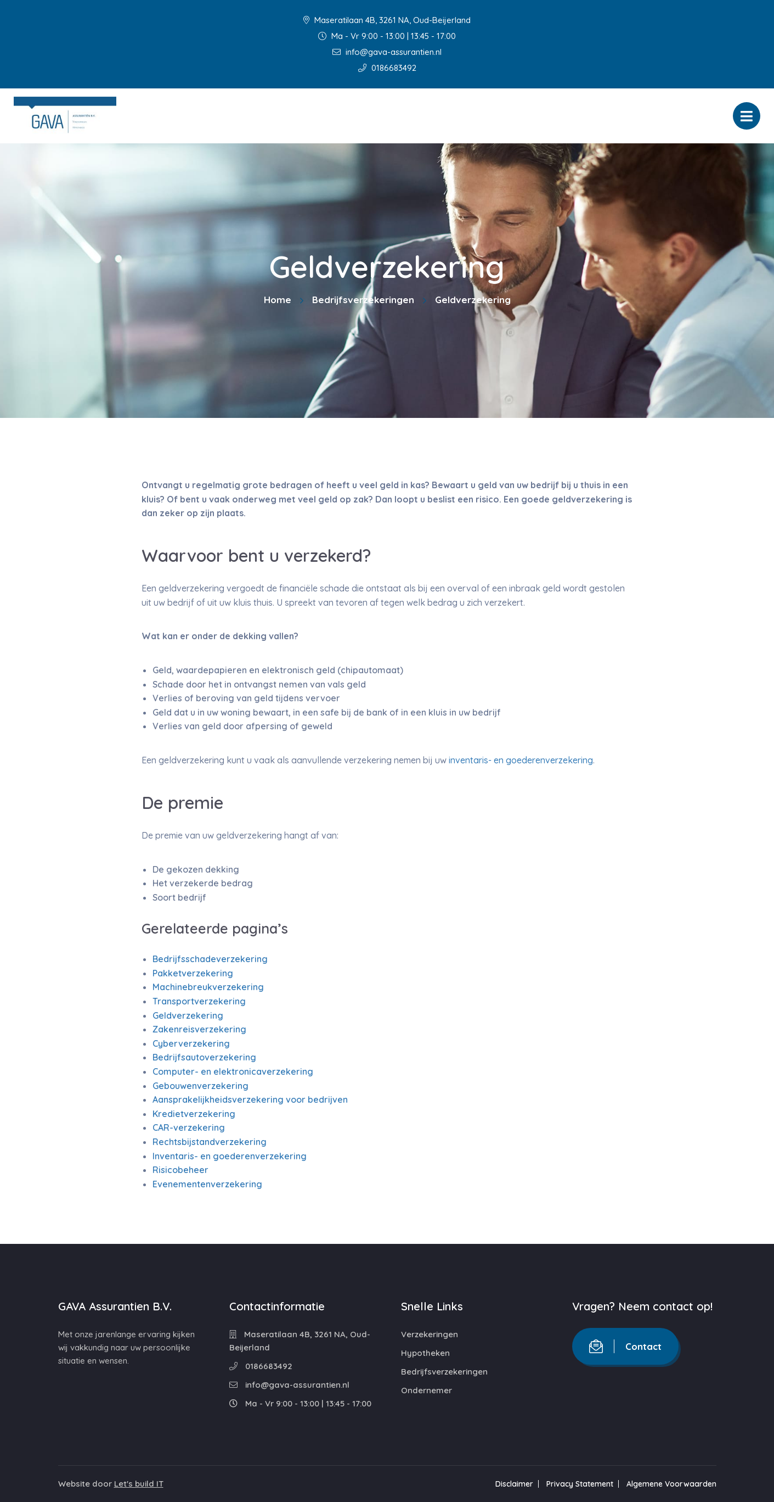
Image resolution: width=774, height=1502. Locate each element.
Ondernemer (426, 1390)
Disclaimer (514, 1484)
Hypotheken (425, 1353)
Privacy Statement (579, 1484)
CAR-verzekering (188, 1127)
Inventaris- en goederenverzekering (229, 1156)
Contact (625, 1346)
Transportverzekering (199, 1001)
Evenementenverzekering (207, 1184)
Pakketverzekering (192, 973)
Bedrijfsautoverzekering (204, 1057)
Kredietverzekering (193, 1113)
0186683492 (387, 68)
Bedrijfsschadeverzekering (210, 958)
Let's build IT (138, 1483)
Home (277, 299)
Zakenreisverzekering (199, 1029)
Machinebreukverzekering (208, 986)
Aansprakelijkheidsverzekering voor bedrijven (250, 1099)
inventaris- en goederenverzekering (521, 760)
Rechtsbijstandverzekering (209, 1141)
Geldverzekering (187, 1015)
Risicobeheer (180, 1169)
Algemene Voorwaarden (671, 1484)
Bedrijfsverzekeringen (363, 299)
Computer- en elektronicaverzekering (232, 1071)
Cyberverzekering (191, 1043)
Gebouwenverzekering (200, 1085)
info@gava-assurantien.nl (387, 52)
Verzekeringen (429, 1334)
